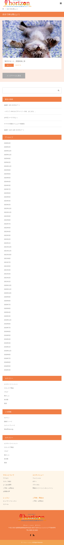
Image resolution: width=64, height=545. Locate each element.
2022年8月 (7, 220)
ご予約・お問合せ (8, 488)
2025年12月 (7, 151)
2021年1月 (7, 281)
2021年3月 (7, 274)
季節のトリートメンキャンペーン (43, 488)
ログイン (7, 417)
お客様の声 (6, 491)
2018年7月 (7, 358)
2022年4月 (7, 231)
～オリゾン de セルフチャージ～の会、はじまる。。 (20, 111)
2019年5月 (7, 335)
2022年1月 (7, 243)
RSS (33, 535)
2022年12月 (7, 208)
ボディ (35, 481)
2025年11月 (7, 154)
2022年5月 (7, 228)
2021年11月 (7, 251)
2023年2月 (7, 204)
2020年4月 (7, 312)
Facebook (30, 535)
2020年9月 (7, 297)
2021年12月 (7, 247)
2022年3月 (7, 235)
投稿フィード (8, 421)
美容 (5, 403)
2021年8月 (7, 258)
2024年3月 (7, 185)
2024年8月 (7, 170)
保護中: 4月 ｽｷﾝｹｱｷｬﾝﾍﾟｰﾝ (12, 105)
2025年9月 (7, 158)
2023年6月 (7, 193)
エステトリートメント (11, 384)
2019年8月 (7, 324)
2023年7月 (7, 189)
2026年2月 (7, 147)
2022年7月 (7, 224)
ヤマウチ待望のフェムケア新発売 (14, 124)
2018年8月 (7, 354)
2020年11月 (7, 289)
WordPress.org (8, 429)
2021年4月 (7, 270)
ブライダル (36, 485)
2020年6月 (7, 308)
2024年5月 (7, 178)
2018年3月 (7, 370)
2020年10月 (7, 293)
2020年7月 (7, 304)
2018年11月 (7, 351)
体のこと (7, 396)
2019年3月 (7, 343)
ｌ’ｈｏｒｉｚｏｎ (27, 542)
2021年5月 (7, 266)
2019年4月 (7, 339)
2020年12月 (7, 285)
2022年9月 (7, 216)
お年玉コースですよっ (11, 117)
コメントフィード (9, 425)
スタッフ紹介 (7, 481)
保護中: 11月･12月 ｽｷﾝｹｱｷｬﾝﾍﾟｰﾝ (14, 130)
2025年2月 (7, 162)
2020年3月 (7, 316)
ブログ (6, 392)
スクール (6, 504)
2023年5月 (7, 197)
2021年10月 (7, 254)
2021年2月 (7, 277)
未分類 (6, 399)
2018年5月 (7, 366)
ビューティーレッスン (10, 501)
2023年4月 (7, 201)
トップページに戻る (14, 76)
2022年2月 (7, 239)
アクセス (6, 478)
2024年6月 (7, 174)
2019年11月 (7, 320)
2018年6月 (7, 362)
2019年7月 (7, 327)
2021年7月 (7, 262)
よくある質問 (7, 485)
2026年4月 (7, 143)
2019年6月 (7, 331)
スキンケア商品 (9, 388)
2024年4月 (7, 181)
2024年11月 (7, 166)
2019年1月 (7, 347)
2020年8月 (7, 301)
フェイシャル (37, 478)
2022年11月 (7, 212)
